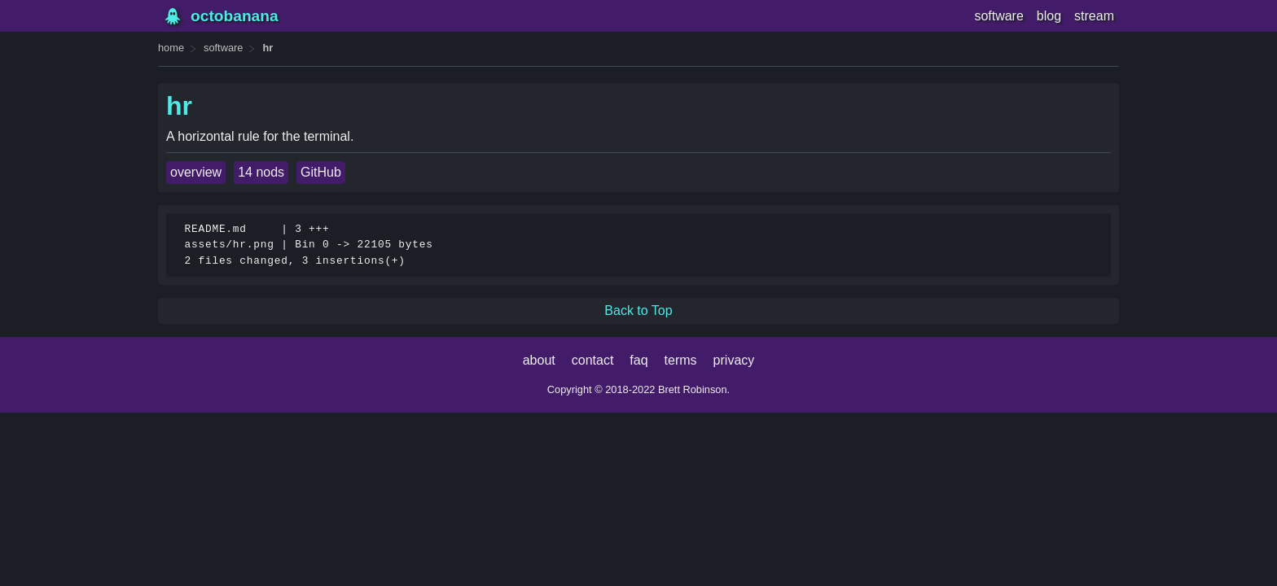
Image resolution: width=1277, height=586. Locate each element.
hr (267, 48)
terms (681, 360)
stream (1094, 16)
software (998, 16)
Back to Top (638, 310)
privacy (734, 360)
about (539, 360)
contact (593, 360)
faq (638, 360)
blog (1049, 16)
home (171, 48)
